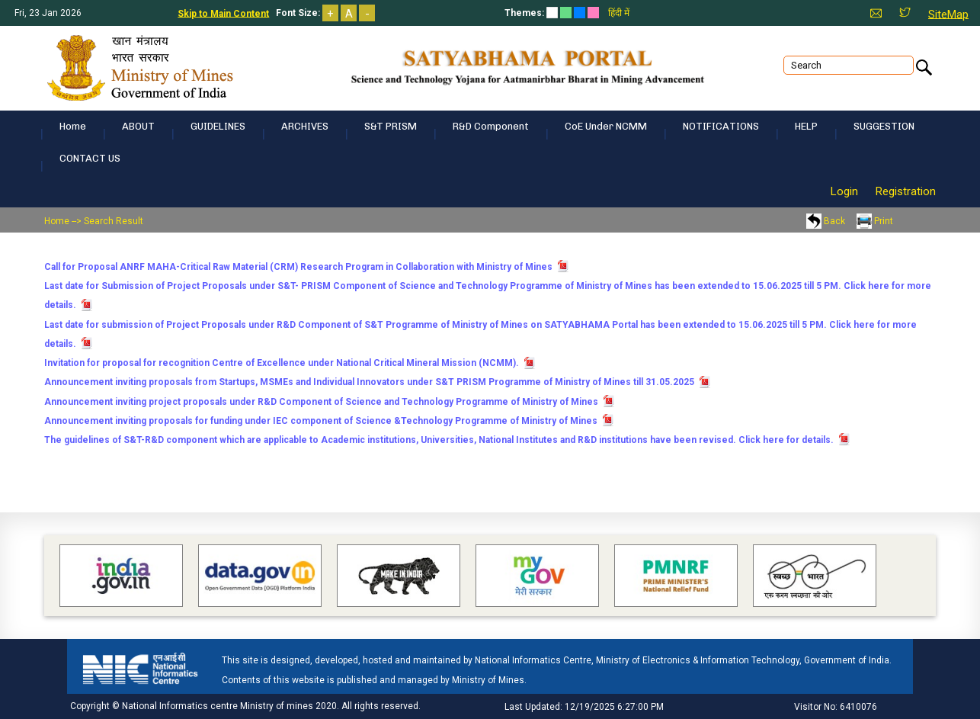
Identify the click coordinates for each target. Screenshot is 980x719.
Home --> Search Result (93, 221)
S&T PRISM (390, 126)
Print (875, 221)
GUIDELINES (218, 126)
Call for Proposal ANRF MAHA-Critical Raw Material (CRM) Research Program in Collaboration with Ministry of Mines (298, 267)
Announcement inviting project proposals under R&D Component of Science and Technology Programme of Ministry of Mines (321, 401)
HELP (806, 126)
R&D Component (491, 126)
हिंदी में (618, 13)
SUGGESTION (883, 126)
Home (72, 126)
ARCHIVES (304, 126)
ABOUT (138, 126)
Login (844, 191)
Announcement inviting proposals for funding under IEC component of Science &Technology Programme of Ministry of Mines (320, 421)
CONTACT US (89, 158)
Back (825, 221)
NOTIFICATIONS (721, 126)
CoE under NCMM (606, 126)
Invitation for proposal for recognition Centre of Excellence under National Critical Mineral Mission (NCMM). (281, 363)
